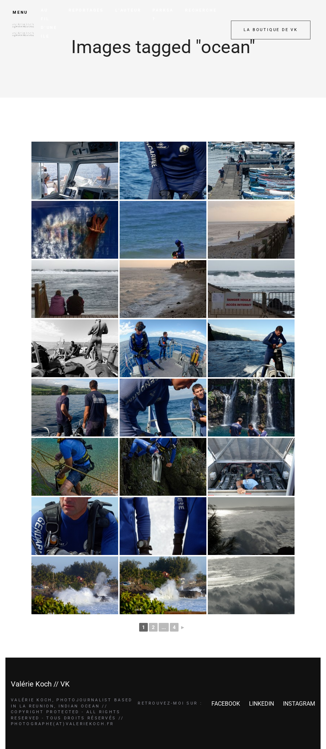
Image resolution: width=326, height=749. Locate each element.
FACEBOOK (225, 703)
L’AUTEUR (128, 10)
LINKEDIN (261, 703)
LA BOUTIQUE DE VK (271, 29)
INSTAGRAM (299, 703)
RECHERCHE (200, 10)
